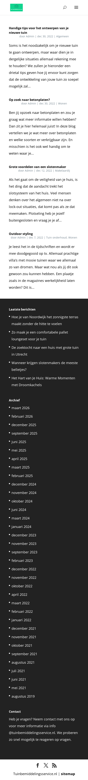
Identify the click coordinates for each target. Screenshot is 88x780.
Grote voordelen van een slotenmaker (37, 167)
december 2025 (24, 425)
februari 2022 (22, 611)
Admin (30, 36)
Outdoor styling (21, 234)
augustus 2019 (23, 696)
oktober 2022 (22, 586)
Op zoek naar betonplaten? (29, 100)
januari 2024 (21, 526)
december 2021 (24, 628)
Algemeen (62, 36)
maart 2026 (21, 408)
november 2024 (24, 492)
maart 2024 (21, 518)
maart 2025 (21, 467)
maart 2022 (21, 603)
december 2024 (24, 484)
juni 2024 (19, 509)
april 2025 (19, 458)
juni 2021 (19, 679)
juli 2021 (18, 671)
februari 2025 (22, 475)
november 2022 (24, 577)
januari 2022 (21, 620)
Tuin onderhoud (56, 237)
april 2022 (19, 594)
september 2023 (24, 552)
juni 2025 (19, 441)
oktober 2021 (22, 645)
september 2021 (24, 654)
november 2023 (24, 543)
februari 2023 (22, 560)
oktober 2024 (22, 501)
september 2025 (24, 433)
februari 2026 (22, 416)
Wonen (62, 103)
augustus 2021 (23, 662)
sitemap (68, 774)
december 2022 (24, 569)
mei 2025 (19, 450)
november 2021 (24, 637)
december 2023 (24, 535)
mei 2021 (19, 688)
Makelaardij (62, 170)
